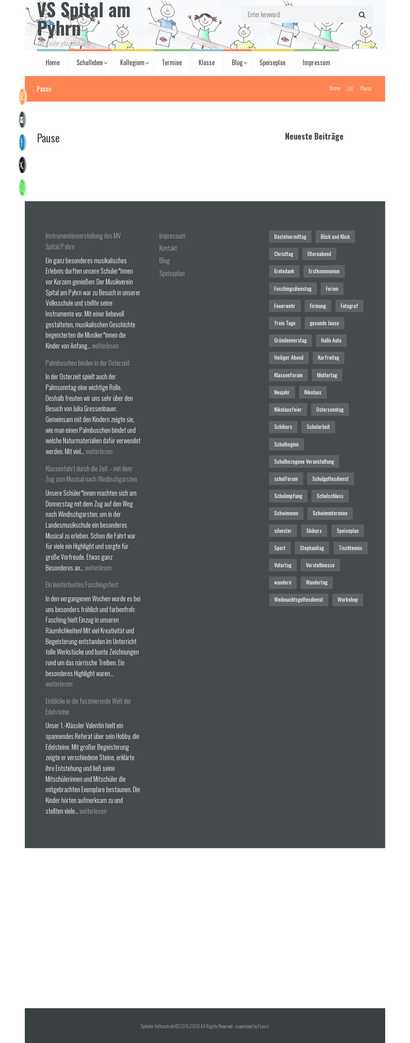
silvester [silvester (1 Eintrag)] (283, 531)
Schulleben (89, 62)
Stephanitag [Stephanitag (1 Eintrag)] (312, 548)
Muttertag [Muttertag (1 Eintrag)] (327, 375)
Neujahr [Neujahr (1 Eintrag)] (282, 392)
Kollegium (132, 62)
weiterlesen (105, 345)
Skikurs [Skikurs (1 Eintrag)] (314, 531)
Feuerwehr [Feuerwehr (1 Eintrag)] (284, 306)
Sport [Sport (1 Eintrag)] (279, 548)
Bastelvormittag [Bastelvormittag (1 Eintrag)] (290, 236)
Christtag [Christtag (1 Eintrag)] (283, 254)
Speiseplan (272, 62)
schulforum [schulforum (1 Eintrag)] (286, 478)
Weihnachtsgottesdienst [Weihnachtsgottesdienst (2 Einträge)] (298, 599)
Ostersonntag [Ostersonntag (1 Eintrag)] (330, 409)
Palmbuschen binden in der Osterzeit (88, 363)
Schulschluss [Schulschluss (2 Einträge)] (330, 496)
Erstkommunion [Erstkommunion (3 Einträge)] (324, 271)
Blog (237, 62)
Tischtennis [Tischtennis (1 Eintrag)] (350, 548)
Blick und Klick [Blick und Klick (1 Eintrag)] (335, 236)
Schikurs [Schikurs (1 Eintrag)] (283, 426)
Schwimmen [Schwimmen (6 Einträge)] (286, 513)
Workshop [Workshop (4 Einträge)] (348, 599)
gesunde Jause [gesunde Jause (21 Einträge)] (324, 323)
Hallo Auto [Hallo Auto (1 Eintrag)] (331, 340)
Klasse (207, 62)
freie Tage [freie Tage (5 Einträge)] (284, 323)
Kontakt (168, 248)
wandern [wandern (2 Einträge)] (282, 582)
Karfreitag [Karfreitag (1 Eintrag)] (328, 357)
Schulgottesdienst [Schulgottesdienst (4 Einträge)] (330, 478)
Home (53, 62)
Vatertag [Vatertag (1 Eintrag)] (282, 565)
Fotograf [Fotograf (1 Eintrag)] (349, 306)
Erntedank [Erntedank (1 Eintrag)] (284, 271)
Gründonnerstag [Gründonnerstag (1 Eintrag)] (290, 340)
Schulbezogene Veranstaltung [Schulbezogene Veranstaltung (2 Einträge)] (304, 461)
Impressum (316, 62)
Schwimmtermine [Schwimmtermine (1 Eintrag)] (330, 513)
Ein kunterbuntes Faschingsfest (82, 584)
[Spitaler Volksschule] (205, 928)
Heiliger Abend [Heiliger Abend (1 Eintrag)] (288, 357)
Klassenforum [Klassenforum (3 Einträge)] (288, 375)
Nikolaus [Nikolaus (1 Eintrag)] (313, 392)
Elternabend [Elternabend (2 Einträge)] (319, 254)
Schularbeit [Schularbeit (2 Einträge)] (318, 426)
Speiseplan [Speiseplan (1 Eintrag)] (348, 531)
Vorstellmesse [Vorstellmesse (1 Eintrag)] (320, 565)
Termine (172, 62)
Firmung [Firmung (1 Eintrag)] (318, 306)
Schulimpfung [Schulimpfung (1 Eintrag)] (288, 496)
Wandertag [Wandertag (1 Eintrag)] (317, 582)
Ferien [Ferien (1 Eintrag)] (332, 288)
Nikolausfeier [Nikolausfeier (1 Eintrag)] (288, 409)
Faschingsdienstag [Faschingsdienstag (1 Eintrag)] (293, 288)
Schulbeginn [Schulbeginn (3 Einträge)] (286, 444)
